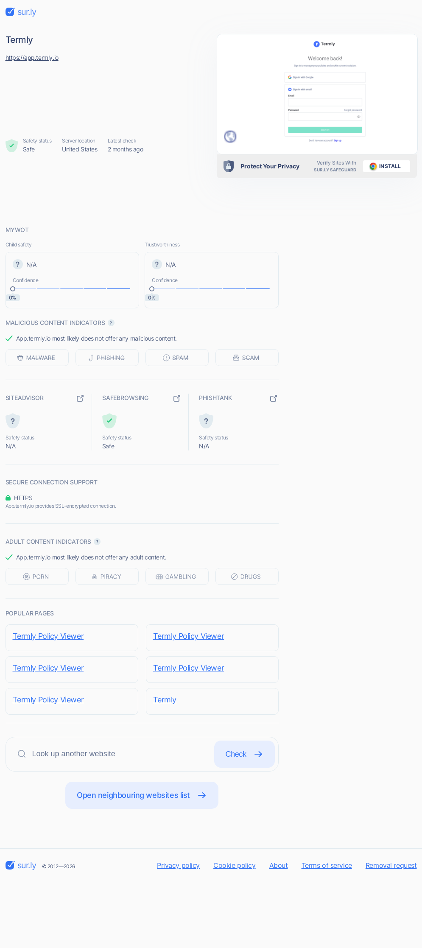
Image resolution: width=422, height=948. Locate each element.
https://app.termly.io (32, 57)
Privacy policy (178, 865)
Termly (164, 699)
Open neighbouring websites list (142, 795)
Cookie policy (234, 865)
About (278, 865)
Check (244, 754)
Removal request (391, 865)
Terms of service (327, 865)
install (383, 166)
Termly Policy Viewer (48, 636)
